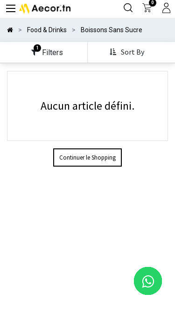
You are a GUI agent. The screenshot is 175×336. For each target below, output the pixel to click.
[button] (128, 52)
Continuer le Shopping (87, 157)
